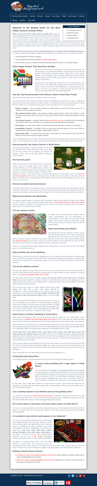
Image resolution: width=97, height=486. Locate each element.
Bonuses (40, 16)
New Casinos (72, 16)
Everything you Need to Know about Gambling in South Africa (36, 455)
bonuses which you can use (55, 120)
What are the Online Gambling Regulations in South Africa (35, 460)
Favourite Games (72, 33)
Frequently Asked (72, 38)
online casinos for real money (43, 396)
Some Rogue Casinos (74, 30)
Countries (22, 20)
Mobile (64, 16)
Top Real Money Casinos (20, 16)
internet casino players (50, 59)
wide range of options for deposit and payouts (69, 202)
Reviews (32, 16)
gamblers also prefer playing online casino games (41, 319)
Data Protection (72, 35)
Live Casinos (56, 16)
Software (82, 16)
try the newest (37, 436)
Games (47, 16)
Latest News (31, 20)
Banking (14, 20)
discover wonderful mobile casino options (35, 274)
